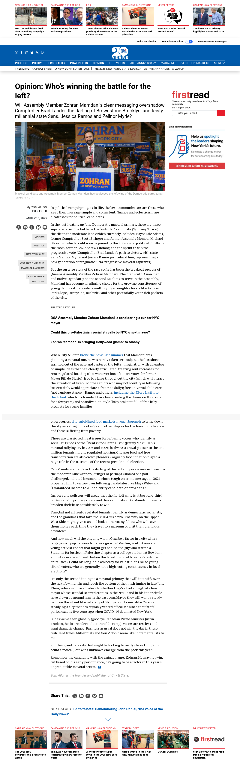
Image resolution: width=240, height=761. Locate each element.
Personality (56, 63)
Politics (21, 63)
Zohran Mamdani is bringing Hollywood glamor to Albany (95, 341)
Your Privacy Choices (177, 41)
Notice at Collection (146, 41)
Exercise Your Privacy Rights (212, 41)
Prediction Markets (194, 63)
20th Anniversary (143, 63)
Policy (37, 63)
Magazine (168, 63)
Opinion (98, 63)
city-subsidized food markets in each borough (106, 421)
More (219, 63)
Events (120, 63)
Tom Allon (37, 207)
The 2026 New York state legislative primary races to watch (138, 68)
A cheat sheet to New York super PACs (61, 68)
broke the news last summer (101, 355)
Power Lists (79, 63)
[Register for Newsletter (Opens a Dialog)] (221, 113)
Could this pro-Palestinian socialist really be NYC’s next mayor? (100, 332)
